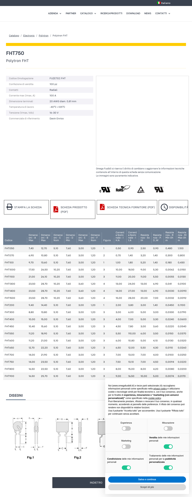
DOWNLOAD (133, 13)
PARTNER (71, 13)
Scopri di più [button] (147, 487)
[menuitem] (164, 4)
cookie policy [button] (154, 398)
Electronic (29, 35)
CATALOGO (86, 13)
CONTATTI (161, 13)
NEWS (147, 13)
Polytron (43, 35)
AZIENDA (53, 13)
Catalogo (14, 35)
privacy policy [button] (160, 388)
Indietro (96, 482)
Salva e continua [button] (147, 479)
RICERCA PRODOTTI (111, 13)
